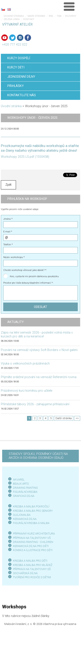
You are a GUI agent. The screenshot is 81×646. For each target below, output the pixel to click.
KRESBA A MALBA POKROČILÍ (31, 506)
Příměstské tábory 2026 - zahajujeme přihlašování (35, 404)
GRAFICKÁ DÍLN (23, 496)
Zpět (8, 185)
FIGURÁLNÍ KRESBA (25, 491)
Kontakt (28, 19)
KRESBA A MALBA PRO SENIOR (32, 510)
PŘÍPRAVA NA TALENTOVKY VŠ (32, 537)
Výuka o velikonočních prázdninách (25, 363)
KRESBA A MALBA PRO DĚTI (30, 560)
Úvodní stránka (14, 16)
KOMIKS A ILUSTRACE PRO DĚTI (32, 550)
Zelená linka (12, 19)
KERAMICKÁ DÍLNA (25, 519)
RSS (51, 16)
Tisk (59, 16)
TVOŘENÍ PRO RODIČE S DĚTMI (32, 577)
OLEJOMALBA (21, 514)
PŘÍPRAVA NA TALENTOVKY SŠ (32, 569)
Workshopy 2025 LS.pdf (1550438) (25, 157)
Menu (69, 6)
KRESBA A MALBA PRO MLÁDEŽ (32, 565)
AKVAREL (19, 479)
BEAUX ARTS (21, 483)
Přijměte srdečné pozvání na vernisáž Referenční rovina (38, 377)
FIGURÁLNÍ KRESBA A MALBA (31, 523)
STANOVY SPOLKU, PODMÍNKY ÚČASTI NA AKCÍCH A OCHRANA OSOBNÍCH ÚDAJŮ (38, 456)
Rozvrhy (70, 16)
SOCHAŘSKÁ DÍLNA (25, 573)
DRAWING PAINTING (25, 487)
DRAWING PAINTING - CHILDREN (33, 542)
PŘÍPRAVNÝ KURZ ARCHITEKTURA (34, 533)
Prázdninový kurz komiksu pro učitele (26, 391)
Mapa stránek (36, 16)
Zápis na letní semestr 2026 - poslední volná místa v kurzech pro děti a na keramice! (37, 334)
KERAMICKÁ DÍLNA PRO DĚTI (31, 546)
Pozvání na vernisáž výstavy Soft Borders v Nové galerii (39, 350)
